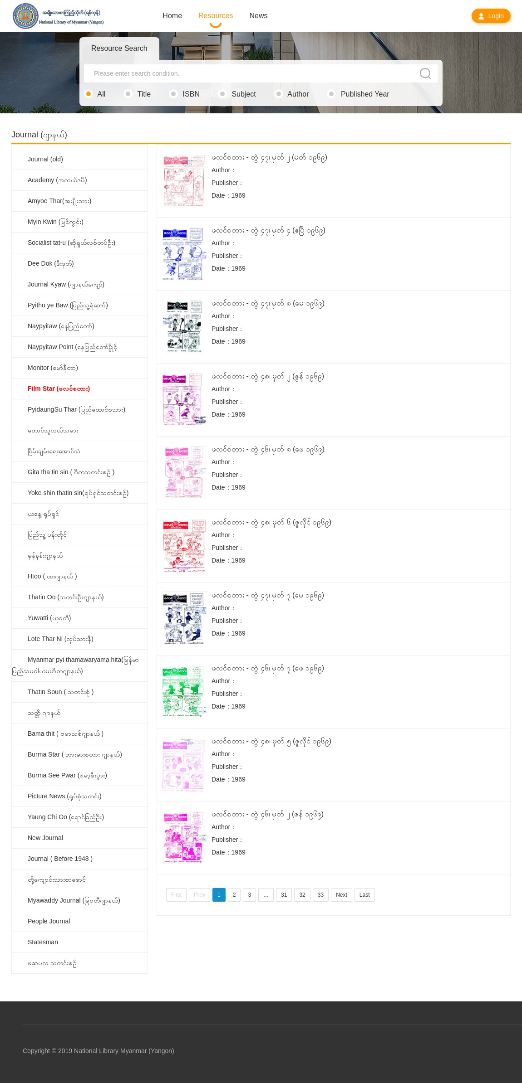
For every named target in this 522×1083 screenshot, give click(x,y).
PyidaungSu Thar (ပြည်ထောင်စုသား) (76, 409)
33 (321, 895)
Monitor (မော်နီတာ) (53, 367)
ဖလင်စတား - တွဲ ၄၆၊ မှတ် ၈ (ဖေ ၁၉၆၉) (268, 449)
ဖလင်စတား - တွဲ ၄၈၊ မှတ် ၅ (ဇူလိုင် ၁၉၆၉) (271, 741)
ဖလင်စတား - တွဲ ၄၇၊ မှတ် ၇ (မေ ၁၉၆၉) (268, 595)
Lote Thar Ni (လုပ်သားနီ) (61, 638)
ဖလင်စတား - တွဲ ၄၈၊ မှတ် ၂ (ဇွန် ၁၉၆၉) (268, 376)
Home (172, 15)
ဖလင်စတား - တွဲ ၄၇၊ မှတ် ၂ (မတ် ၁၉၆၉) (269, 157)
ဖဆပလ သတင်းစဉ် (52, 962)
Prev (199, 895)
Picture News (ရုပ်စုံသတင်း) (65, 796)
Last (364, 895)
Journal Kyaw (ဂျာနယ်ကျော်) (66, 284)
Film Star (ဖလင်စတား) (59, 388)
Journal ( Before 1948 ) (60, 858)
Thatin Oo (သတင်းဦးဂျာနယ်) (66, 597)
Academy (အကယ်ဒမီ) (57, 180)
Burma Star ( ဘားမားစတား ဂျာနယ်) (75, 754)
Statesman (43, 942)
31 (284, 895)
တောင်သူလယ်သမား (53, 430)
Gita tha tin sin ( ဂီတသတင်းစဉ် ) (71, 472)
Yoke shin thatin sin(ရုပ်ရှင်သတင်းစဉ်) (78, 492)
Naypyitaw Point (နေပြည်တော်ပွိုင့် (72, 346)
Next (341, 895)
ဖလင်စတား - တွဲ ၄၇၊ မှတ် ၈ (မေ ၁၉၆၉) (268, 303)
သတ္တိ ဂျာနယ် (44, 712)
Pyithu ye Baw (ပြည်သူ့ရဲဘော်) (68, 305)
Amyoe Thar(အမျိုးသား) (59, 200)
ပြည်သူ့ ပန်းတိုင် (47, 534)
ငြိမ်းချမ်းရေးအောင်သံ (54, 451)
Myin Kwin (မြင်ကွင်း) (56, 221)
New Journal (45, 837)
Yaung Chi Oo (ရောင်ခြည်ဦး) (66, 817)
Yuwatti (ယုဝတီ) (49, 618)
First (176, 895)
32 (302, 895)
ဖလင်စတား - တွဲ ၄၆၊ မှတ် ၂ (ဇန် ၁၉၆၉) (268, 814)
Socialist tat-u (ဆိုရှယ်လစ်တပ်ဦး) (71, 242)
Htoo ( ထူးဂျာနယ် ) (52, 576)
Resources (215, 15)
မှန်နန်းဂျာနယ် (45, 555)
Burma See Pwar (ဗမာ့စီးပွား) (67, 775)
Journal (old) (45, 159)
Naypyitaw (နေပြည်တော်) (61, 326)
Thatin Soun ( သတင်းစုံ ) (61, 691)
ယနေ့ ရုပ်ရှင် (43, 513)
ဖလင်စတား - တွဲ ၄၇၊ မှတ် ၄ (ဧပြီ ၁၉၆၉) (268, 230)
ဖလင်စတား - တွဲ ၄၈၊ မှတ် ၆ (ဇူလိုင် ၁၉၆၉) (271, 522)
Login (491, 15)
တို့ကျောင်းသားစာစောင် (57, 879)
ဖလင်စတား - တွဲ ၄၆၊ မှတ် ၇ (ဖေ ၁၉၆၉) (268, 668)
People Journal (49, 921)
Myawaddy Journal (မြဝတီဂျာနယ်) (74, 900)
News (259, 15)
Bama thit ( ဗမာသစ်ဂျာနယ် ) (65, 733)
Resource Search (119, 48)
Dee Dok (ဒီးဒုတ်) (51, 263)
